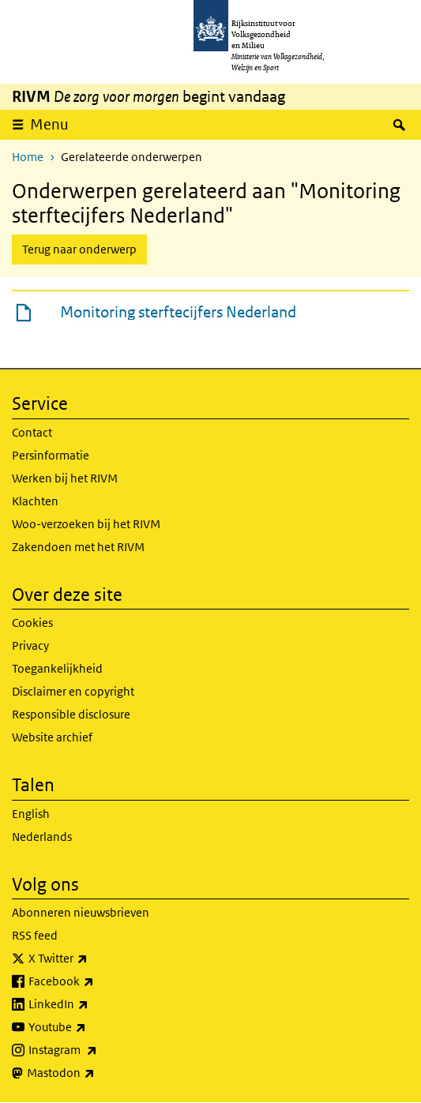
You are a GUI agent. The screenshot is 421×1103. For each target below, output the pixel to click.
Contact (32, 432)
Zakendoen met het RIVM (78, 546)
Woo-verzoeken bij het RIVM (86, 523)
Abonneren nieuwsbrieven (80, 912)
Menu (54, 123)
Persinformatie (50, 455)
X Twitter (92, 958)
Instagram (97, 1050)
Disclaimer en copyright (73, 691)
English (31, 813)
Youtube (92, 1027)
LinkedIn (93, 1004)
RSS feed (35, 935)
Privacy (30, 645)
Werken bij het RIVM (65, 478)
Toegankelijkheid (57, 668)
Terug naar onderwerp (79, 249)
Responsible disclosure (71, 714)
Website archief (52, 737)
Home (27, 156)
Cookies (32, 622)
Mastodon (95, 1073)
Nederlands (42, 836)
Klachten (35, 500)
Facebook (96, 981)
